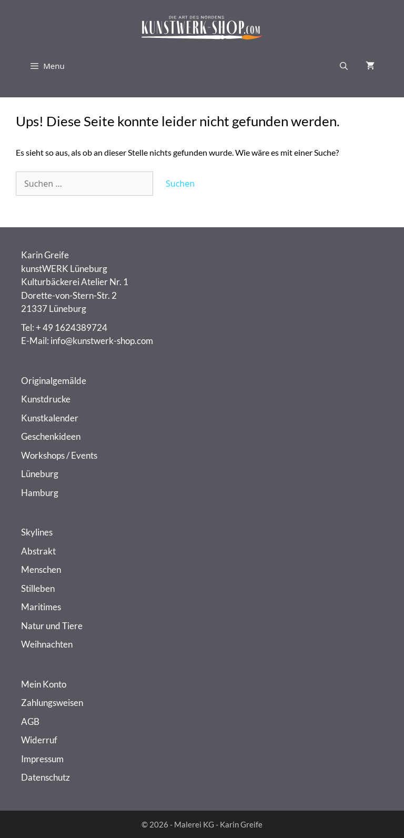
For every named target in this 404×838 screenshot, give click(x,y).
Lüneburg (39, 473)
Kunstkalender (49, 417)
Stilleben (38, 588)
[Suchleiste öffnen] (343, 66)
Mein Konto (43, 684)
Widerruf (39, 739)
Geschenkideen (50, 436)
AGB (30, 721)
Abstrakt (38, 551)
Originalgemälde (53, 380)
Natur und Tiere (52, 625)
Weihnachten (47, 644)
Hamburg (39, 492)
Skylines (37, 532)
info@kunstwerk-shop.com (101, 340)
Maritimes (41, 606)
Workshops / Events (59, 455)
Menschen (41, 569)
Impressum (42, 758)
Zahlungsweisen (52, 702)
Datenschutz (45, 777)
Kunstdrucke (45, 399)
